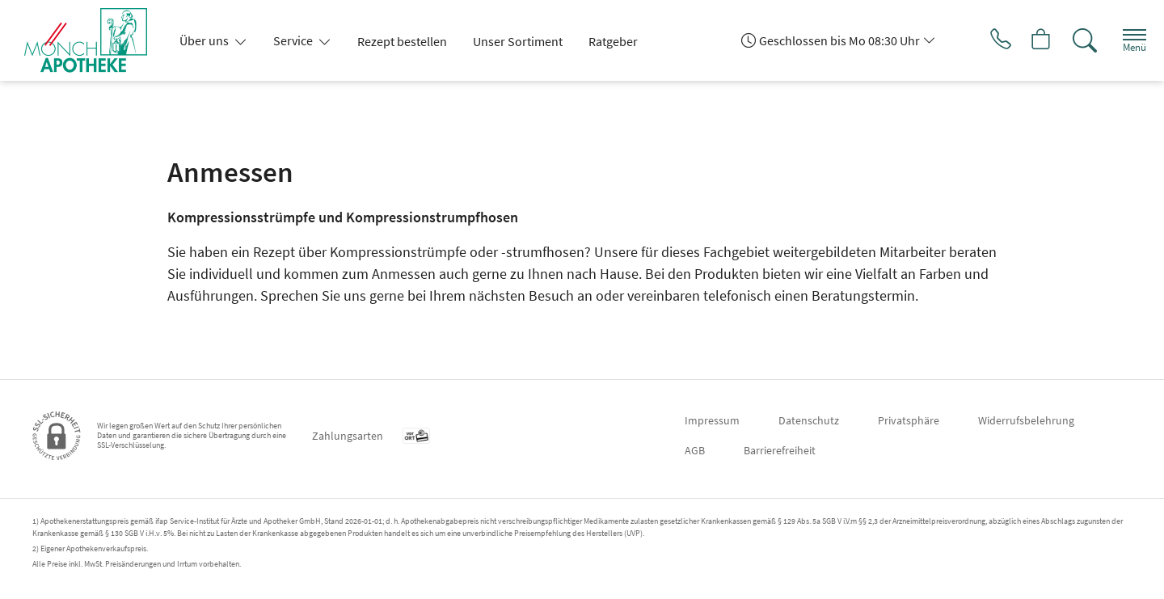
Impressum (712, 420)
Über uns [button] (205, 40)
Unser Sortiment (518, 41)
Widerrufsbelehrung (1026, 420)
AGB (695, 450)
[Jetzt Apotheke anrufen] (985, 40)
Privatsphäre (908, 420)
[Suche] (1075, 40)
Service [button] (294, 40)
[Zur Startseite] (92, 40)
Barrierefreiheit (780, 450)
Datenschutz (808, 420)
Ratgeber (613, 41)
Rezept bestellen (402, 41)
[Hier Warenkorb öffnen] (1030, 40)
